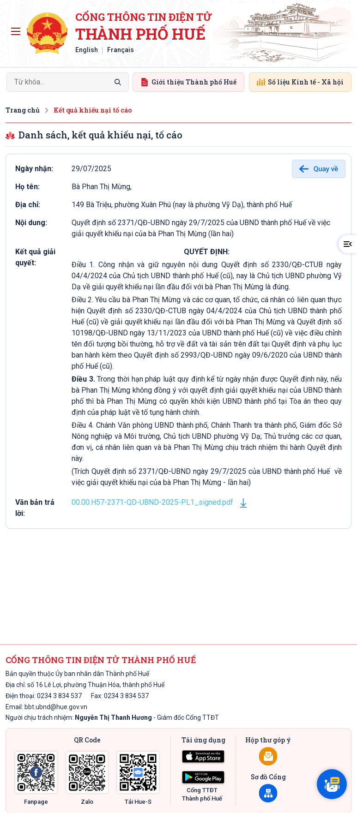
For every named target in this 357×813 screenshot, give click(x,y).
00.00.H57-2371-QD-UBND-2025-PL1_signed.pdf (152, 502)
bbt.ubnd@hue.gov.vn (55, 707)
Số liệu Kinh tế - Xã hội (300, 82)
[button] (348, 244)
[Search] (67, 82)
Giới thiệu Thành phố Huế (188, 82)
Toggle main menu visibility (17, 29)
